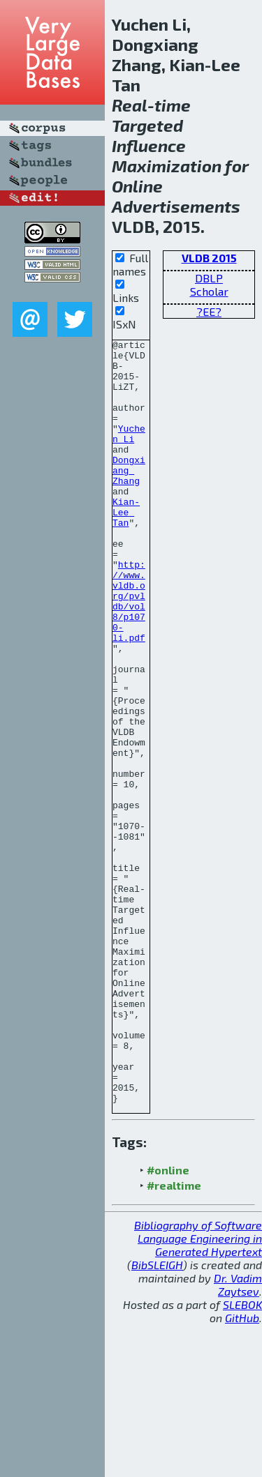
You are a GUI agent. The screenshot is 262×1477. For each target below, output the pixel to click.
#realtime (174, 1338)
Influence (149, 145)
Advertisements (176, 206)
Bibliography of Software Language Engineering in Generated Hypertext (198, 1391)
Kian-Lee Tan (126, 547)
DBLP (209, 278)
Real (129, 105)
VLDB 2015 (209, 257)
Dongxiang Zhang (128, 497)
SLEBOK (242, 1457)
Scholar (209, 291)
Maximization (166, 166)
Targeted (147, 125)
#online (168, 1322)
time (172, 105)
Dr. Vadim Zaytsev (238, 1437)
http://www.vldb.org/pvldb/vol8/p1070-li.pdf (128, 654)
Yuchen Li (128, 453)
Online (137, 186)
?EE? (208, 311)
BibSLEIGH (157, 1417)
